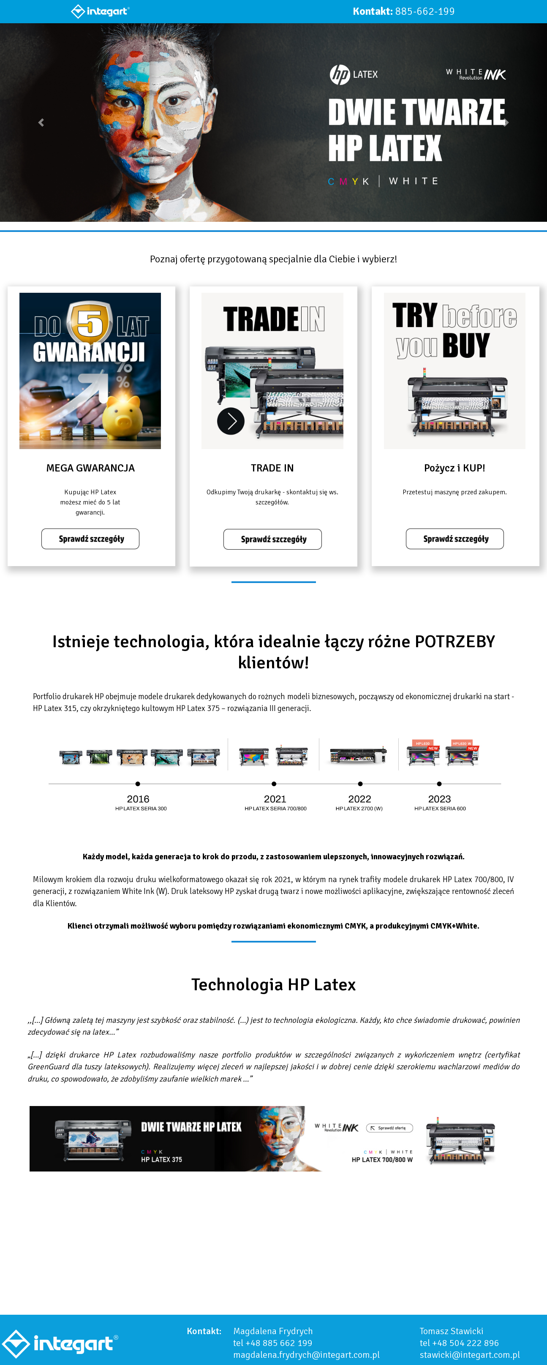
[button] (41, 122)
